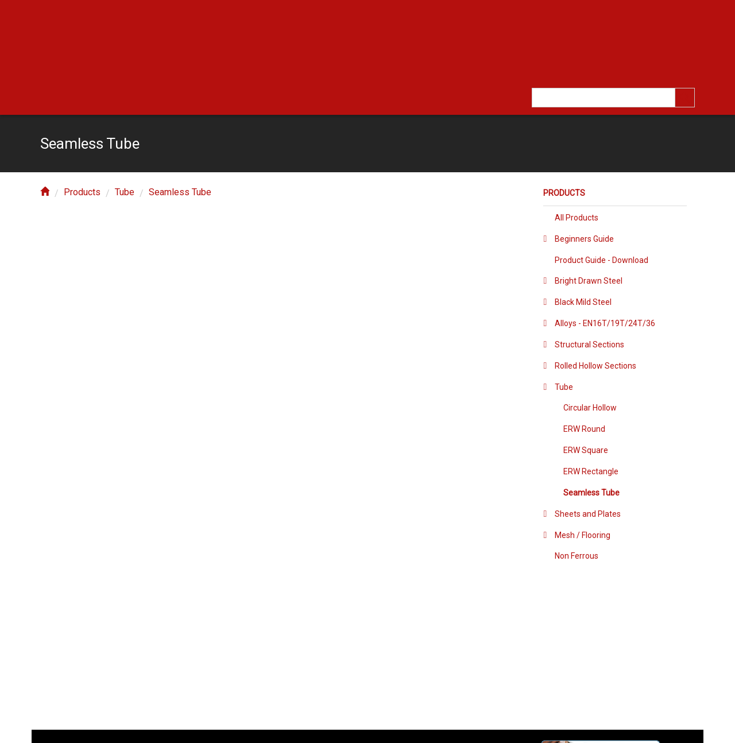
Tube (124, 192)
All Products (576, 217)
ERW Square (585, 450)
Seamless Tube (180, 192)
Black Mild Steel (583, 302)
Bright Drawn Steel (588, 280)
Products (82, 192)
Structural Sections (589, 344)
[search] (685, 97)
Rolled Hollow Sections (595, 365)
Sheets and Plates (588, 513)
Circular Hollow (590, 407)
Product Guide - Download (601, 260)
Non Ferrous (576, 555)
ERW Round (584, 429)
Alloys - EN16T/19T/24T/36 (605, 323)
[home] (44, 192)
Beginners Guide (584, 238)
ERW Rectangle (590, 471)
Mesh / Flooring (582, 535)
